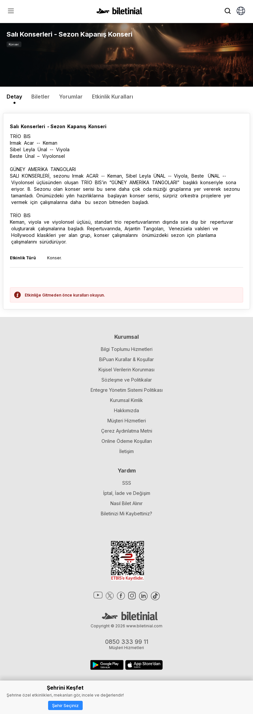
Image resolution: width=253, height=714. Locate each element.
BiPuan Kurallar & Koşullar (126, 359)
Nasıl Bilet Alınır (126, 503)
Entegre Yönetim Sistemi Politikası (127, 390)
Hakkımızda (126, 410)
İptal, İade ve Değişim (126, 493)
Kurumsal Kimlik (126, 400)
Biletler (40, 96)
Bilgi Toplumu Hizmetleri (127, 349)
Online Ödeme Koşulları (126, 441)
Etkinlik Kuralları (112, 96)
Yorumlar (71, 96)
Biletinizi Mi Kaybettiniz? (126, 513)
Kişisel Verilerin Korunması (126, 369)
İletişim (126, 451)
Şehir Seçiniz (65, 705)
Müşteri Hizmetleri (126, 420)
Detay (14, 96)
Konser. (14, 44)
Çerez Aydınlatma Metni (126, 431)
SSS (126, 483)
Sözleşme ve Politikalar (126, 380)
